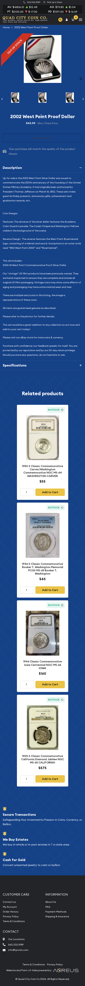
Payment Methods (56, 911)
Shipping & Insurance (57, 916)
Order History (10, 911)
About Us (50, 901)
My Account (10, 906)
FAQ (47, 906)
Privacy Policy (11, 916)
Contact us (9, 901)
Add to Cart (50, 492)
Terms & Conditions (14, 921)
